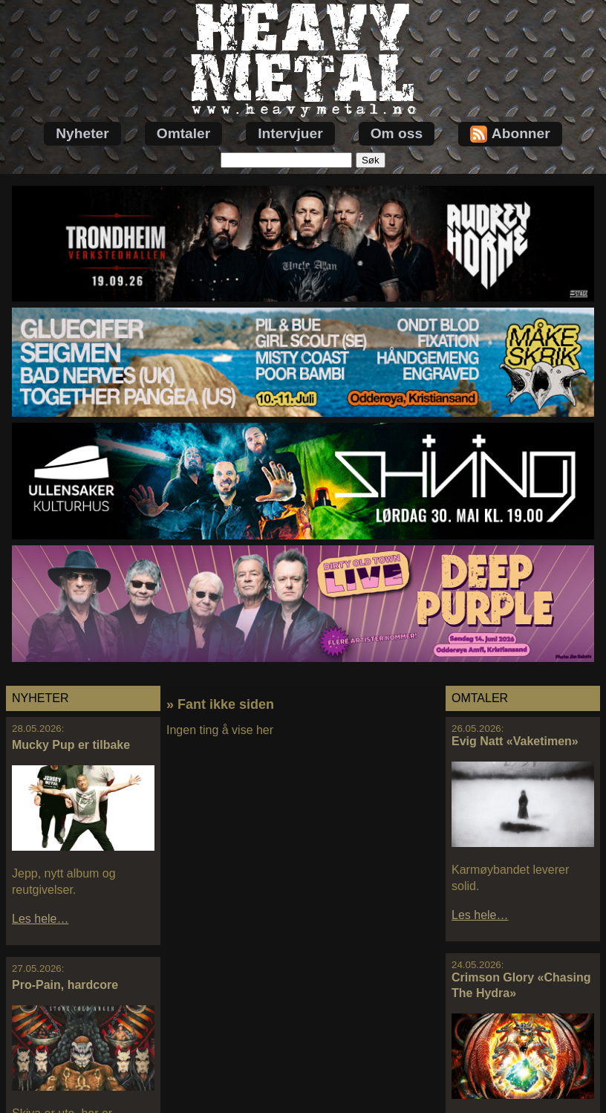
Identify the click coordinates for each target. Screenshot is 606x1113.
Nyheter (82, 133)
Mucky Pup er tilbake (71, 745)
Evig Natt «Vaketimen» (515, 741)
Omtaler (184, 133)
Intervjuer (290, 133)
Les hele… (40, 918)
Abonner (510, 134)
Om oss (397, 133)
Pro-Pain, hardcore (65, 985)
